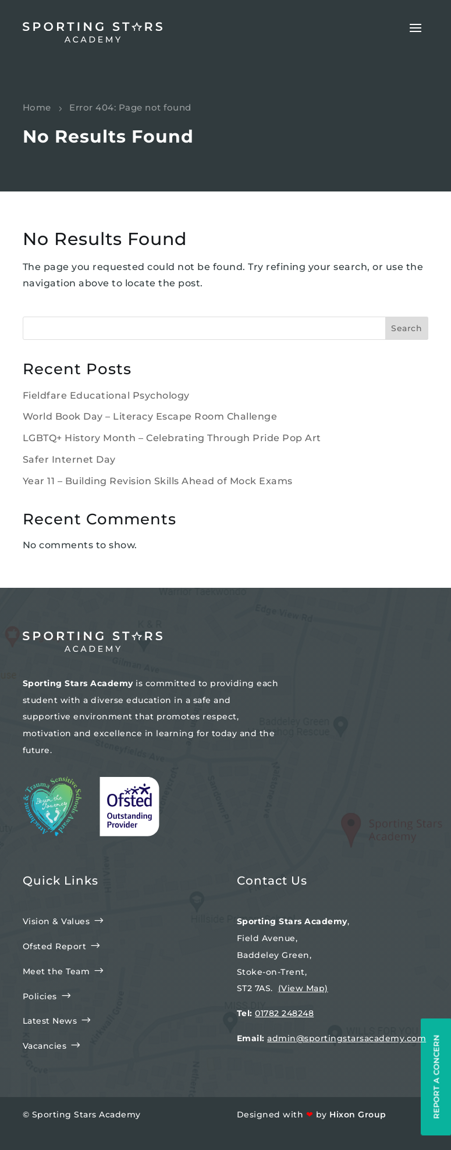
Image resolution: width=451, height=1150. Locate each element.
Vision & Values (56, 921)
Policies (40, 996)
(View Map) (303, 988)
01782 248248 (284, 1013)
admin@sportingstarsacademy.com (346, 1038)
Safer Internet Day (69, 459)
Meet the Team (56, 971)
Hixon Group (357, 1114)
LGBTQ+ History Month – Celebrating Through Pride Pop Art (172, 437)
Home (37, 107)
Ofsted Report (55, 946)
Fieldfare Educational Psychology (106, 395)
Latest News (50, 1021)
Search (406, 328)
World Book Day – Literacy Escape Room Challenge (150, 416)
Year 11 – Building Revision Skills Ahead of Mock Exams (158, 481)
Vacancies (45, 1046)
